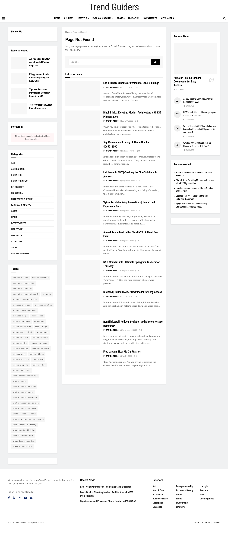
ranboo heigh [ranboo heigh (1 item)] (41, 327)
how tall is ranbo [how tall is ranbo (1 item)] (20, 278)
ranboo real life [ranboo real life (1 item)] (20, 343)
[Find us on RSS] (31, 498)
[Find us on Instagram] (20, 498)
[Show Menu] (3, 18)
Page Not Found (80, 32)
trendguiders (112, 87)
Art (13, 163)
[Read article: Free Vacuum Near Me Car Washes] (82, 362)
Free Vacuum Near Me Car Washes (122, 351)
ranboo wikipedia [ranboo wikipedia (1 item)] (20, 365)
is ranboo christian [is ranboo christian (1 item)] (43, 305)
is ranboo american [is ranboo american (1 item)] (21, 305)
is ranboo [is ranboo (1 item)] (47, 294)
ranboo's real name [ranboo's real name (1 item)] (21, 321)
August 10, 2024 (127, 211)
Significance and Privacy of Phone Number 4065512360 (108, 501)
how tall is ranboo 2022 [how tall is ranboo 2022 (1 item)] (23, 283)
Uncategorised (20, 253)
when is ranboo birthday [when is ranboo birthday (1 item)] (24, 430)
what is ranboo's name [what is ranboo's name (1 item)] (23, 392)
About (196, 522)
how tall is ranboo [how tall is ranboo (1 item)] (40, 278)
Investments (150, 18)
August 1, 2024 (127, 271)
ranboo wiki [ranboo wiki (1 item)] (38, 359)
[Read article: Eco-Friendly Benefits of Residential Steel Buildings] (82, 93)
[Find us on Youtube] (25, 498)
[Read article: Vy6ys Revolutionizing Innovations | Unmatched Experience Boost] (82, 212)
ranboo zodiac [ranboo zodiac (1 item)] (39, 365)
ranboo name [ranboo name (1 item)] (42, 332)
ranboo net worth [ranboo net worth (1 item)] (20, 338)
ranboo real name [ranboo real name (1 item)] (39, 343)
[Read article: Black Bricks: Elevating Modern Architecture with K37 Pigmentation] (82, 122)
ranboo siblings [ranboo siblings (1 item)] (37, 354)
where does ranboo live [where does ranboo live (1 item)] (23, 441)
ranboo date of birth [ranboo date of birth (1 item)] (22, 327)
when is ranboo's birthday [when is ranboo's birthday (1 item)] (24, 425)
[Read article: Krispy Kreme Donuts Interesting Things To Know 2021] (19, 78)
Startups (16, 241)
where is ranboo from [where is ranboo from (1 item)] (22, 446)
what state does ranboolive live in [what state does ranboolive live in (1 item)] (28, 419)
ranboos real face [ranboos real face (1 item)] (21, 359)
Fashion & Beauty (101, 18)
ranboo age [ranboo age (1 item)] (39, 321)
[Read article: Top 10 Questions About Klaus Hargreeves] (19, 109)
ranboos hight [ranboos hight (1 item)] (19, 354)
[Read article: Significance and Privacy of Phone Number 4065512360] (82, 152)
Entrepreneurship (22, 199)
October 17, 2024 (127, 151)
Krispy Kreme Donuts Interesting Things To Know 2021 (39, 77)
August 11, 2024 (127, 181)
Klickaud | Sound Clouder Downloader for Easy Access (132, 292)
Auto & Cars (167, 18)
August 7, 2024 (127, 241)
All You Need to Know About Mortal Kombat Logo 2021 (39, 62)
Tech (14, 247)
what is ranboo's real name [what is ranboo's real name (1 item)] (25, 398)
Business (68, 18)
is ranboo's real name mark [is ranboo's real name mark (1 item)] (25, 300)
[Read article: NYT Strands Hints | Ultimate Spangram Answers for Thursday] (82, 272)
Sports (121, 18)
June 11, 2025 (126, 87)
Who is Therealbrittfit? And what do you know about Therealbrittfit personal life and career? (199, 129)
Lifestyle (82, 18)
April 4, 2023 (126, 356)
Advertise (206, 522)
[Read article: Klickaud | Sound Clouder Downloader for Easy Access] (82, 302)
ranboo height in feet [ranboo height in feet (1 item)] (22, 332)
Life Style (16, 229)
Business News (19, 181)
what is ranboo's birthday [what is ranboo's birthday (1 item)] (24, 387)
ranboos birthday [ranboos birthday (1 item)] (20, 348)
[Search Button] (224, 18)
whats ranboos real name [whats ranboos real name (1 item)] (24, 414)
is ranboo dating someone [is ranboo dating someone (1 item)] (25, 310)
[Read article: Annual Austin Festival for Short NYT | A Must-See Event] (82, 242)
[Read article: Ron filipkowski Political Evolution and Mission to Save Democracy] (82, 332)
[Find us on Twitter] (14, 498)
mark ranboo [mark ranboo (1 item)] (37, 316)
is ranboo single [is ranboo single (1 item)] (20, 316)
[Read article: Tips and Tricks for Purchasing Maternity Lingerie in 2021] (19, 93)
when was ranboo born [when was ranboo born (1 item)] (23, 436)
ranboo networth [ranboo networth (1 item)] (40, 338)
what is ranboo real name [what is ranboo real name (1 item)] (24, 408)
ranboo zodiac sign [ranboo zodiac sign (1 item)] (21, 370)
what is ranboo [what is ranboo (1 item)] (19, 381)
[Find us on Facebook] (9, 498)
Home (57, 18)
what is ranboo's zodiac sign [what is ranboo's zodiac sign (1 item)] (26, 403)
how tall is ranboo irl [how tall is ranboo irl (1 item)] (22, 289)
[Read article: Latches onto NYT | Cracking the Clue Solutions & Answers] (82, 182)
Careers (216, 522)
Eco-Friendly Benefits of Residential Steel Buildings (131, 83)
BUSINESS (16, 175)
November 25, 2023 (128, 330)
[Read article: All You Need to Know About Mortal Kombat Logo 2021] (19, 63)
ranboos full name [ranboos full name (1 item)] (40, 348)
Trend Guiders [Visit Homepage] (114, 7)
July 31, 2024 (126, 296)
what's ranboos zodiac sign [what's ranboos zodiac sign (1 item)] (25, 376)
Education (133, 18)
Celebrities (17, 187)
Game (14, 211)
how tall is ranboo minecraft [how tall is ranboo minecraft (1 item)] (26, 294)
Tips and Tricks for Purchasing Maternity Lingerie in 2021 (39, 93)
